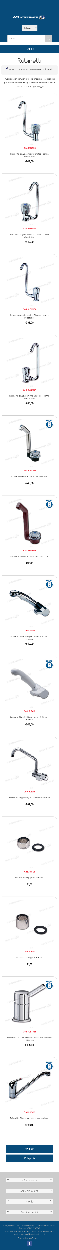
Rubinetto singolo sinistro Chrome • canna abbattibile (29, 397)
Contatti (37, 6)
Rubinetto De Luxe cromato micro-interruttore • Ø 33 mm (29, 1038)
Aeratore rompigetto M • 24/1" (29, 877)
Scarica (29, 6)
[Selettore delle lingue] (29, 28)
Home (13, 6)
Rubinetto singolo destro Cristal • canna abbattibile (29, 155)
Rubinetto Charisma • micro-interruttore (29, 1118)
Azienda (21, 6)
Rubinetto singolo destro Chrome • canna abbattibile (29, 316)
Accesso (45, 6)
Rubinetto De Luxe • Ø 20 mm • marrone (29, 556)
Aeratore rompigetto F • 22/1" (29, 957)
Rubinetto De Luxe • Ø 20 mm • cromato (29, 476)
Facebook (29, 1243)
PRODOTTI (12, 68)
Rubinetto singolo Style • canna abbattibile (29, 797)
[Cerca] (26, 38)
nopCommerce (35, 1238)
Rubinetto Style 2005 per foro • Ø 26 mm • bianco (29, 718)
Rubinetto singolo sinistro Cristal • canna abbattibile (29, 235)
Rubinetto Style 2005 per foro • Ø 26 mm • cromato (29, 637)
